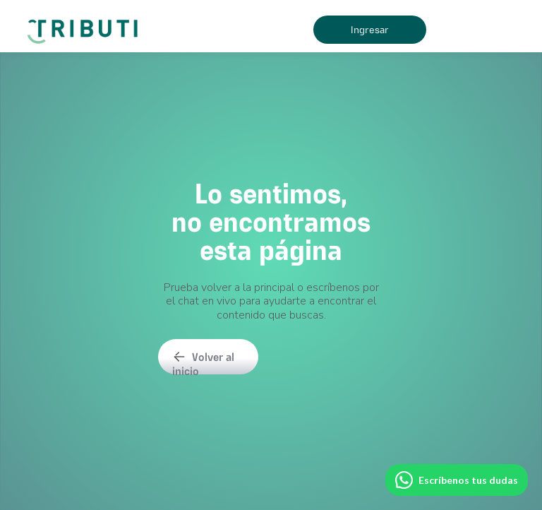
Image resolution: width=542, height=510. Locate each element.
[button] (475, 29)
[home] (85, 26)
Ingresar (370, 30)
